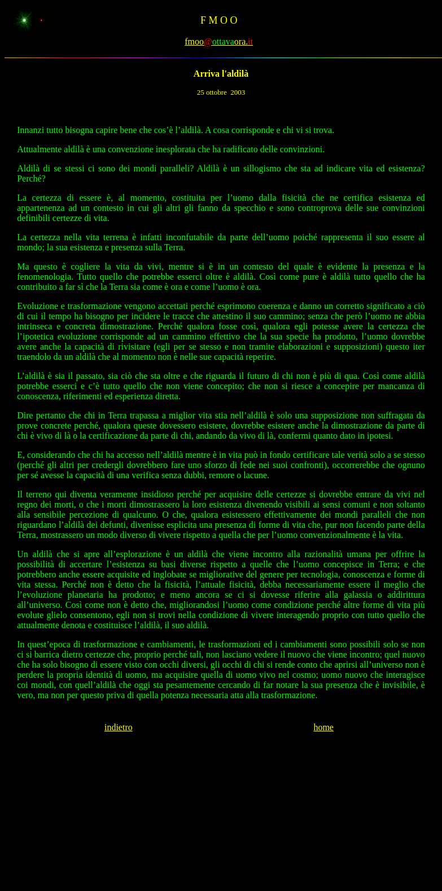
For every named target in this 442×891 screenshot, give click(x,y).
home (323, 727)
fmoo (194, 41)
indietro (118, 727)
